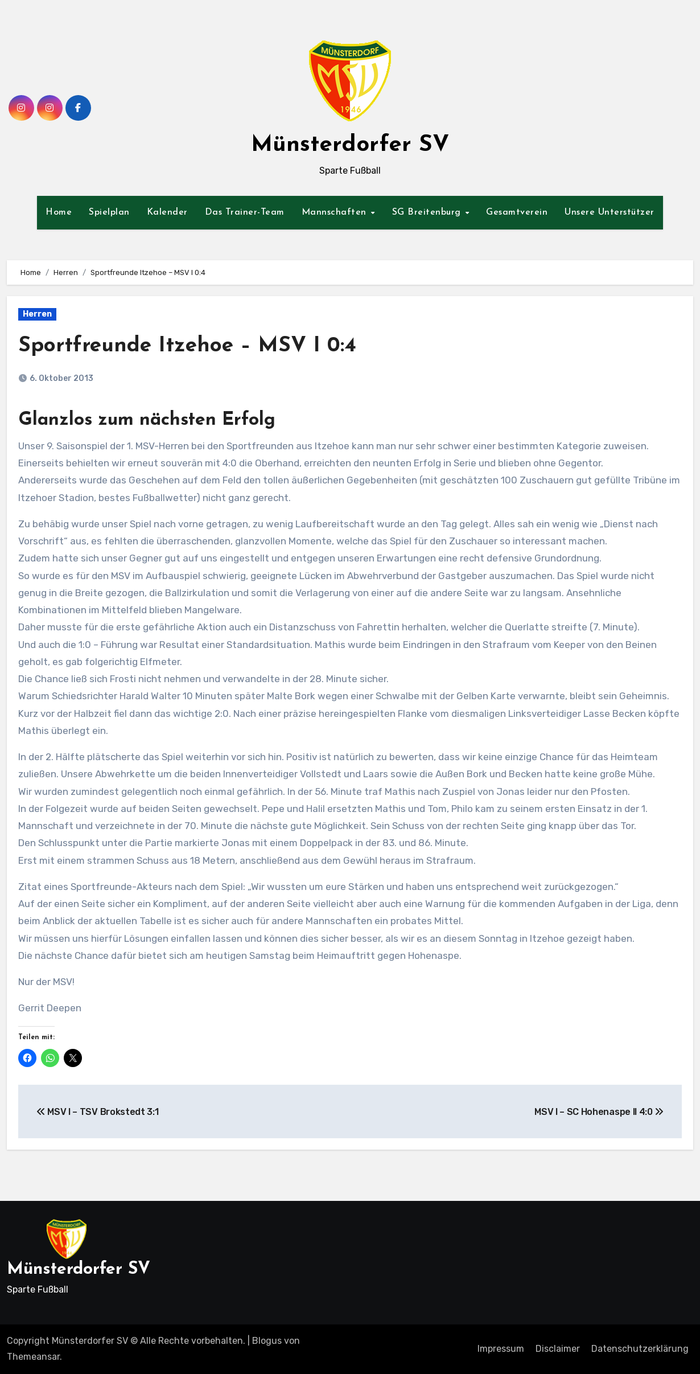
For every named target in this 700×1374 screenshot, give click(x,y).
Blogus (267, 1340)
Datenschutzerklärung (640, 1348)
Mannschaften (336, 212)
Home (59, 212)
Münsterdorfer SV (350, 145)
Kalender (167, 212)
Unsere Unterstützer (609, 212)
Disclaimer (558, 1348)
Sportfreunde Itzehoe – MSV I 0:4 (190, 346)
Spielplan (109, 212)
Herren (37, 314)
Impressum (500, 1348)
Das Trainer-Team (245, 212)
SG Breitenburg (428, 212)
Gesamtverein (516, 212)
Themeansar (33, 1356)
